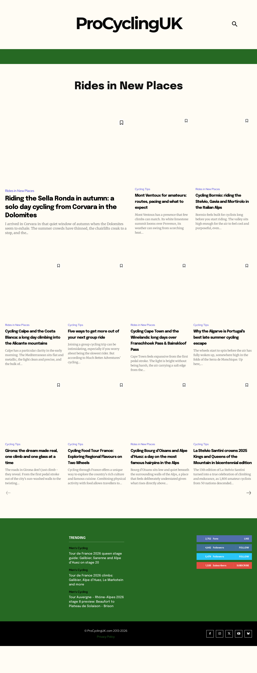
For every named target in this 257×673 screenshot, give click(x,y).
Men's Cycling (78, 575)
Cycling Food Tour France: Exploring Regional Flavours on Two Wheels (95, 474)
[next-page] (248, 520)
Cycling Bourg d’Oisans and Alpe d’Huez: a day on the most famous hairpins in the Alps (160, 477)
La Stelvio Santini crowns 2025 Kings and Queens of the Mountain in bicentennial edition (220, 477)
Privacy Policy (106, 664)
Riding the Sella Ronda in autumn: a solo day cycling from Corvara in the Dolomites (64, 207)
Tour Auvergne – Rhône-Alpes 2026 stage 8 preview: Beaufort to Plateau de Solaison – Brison (96, 629)
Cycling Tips (144, 189)
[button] (235, 24)
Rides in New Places (19, 191)
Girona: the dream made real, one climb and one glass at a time (33, 474)
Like (246, 565)
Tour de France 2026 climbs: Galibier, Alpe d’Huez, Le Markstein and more (96, 607)
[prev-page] (8, 520)
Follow (244, 574)
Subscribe (243, 592)
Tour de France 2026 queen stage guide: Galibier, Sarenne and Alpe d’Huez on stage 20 (95, 585)
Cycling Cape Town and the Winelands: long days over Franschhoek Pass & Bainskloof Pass (157, 351)
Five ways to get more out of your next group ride (90, 345)
